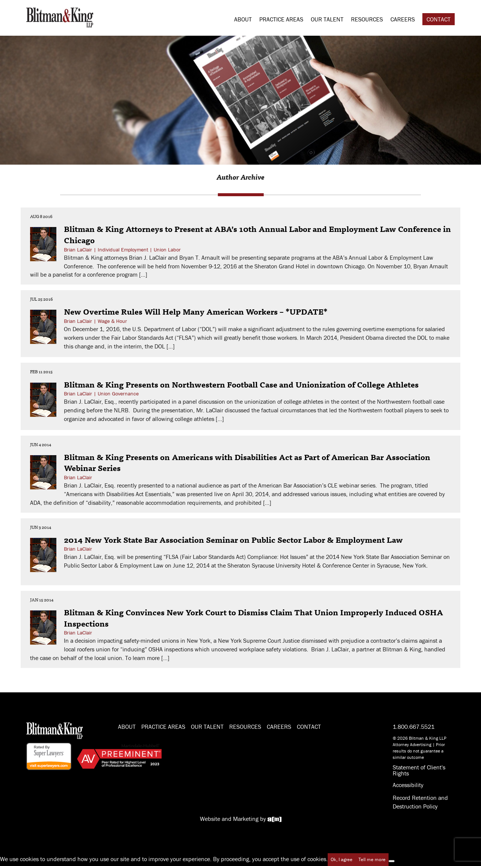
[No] (392, 861)
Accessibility (408, 785)
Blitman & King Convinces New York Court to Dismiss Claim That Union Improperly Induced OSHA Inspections (253, 618)
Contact (439, 19)
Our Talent (327, 19)
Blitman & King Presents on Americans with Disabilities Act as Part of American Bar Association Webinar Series (247, 462)
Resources (367, 19)
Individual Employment (123, 249)
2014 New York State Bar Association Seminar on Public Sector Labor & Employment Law (233, 539)
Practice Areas (281, 19)
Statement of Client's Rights (419, 770)
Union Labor (167, 249)
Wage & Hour (112, 321)
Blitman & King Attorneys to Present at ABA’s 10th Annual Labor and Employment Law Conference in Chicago (257, 234)
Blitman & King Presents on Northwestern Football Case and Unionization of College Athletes (241, 384)
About (243, 19)
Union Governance (118, 393)
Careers (402, 19)
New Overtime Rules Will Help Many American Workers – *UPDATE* (195, 311)
